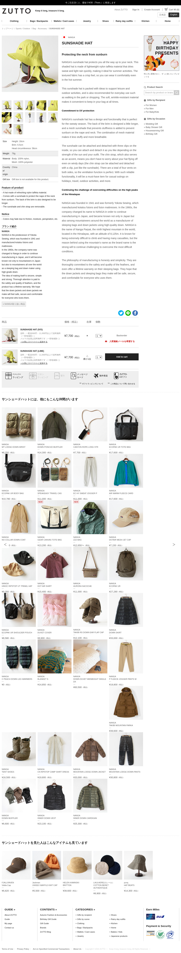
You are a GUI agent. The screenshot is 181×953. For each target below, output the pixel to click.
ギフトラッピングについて (92, 384)
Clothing (14, 21)
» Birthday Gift (150, 134)
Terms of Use (7, 949)
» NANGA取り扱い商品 (14, 304)
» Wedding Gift (151, 124)
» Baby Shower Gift (153, 127)
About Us (77, 949)
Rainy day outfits (124, 21)
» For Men (149, 108)
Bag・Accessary (39, 28)
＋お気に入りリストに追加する (34, 342)
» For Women (150, 105)
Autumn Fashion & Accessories (53, 915)
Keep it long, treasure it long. (49, 11)
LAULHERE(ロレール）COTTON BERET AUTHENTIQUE (103, 885)
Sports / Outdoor (23, 28)
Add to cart (121, 357)
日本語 (162, 15)
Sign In (135, 9)
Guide (7, 919)
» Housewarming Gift (154, 130)
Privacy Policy (23, 949)
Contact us (9, 928)
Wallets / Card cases (64, 21)
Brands (43, 928)
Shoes (105, 21)
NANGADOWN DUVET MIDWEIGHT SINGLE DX (89, 679)
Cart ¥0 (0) (174, 9)
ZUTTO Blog (45, 932)
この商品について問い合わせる (122, 384)
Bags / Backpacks (39, 21)
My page (8, 923)
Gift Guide (44, 923)
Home (168, 21)
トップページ (7, 28)
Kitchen (145, 21)
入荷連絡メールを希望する (120, 341)
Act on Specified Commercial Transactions (51, 949)
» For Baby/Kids (151, 112)
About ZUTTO (120, 9)
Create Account (152, 9)
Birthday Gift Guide (48, 919)
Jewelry (87, 21)
